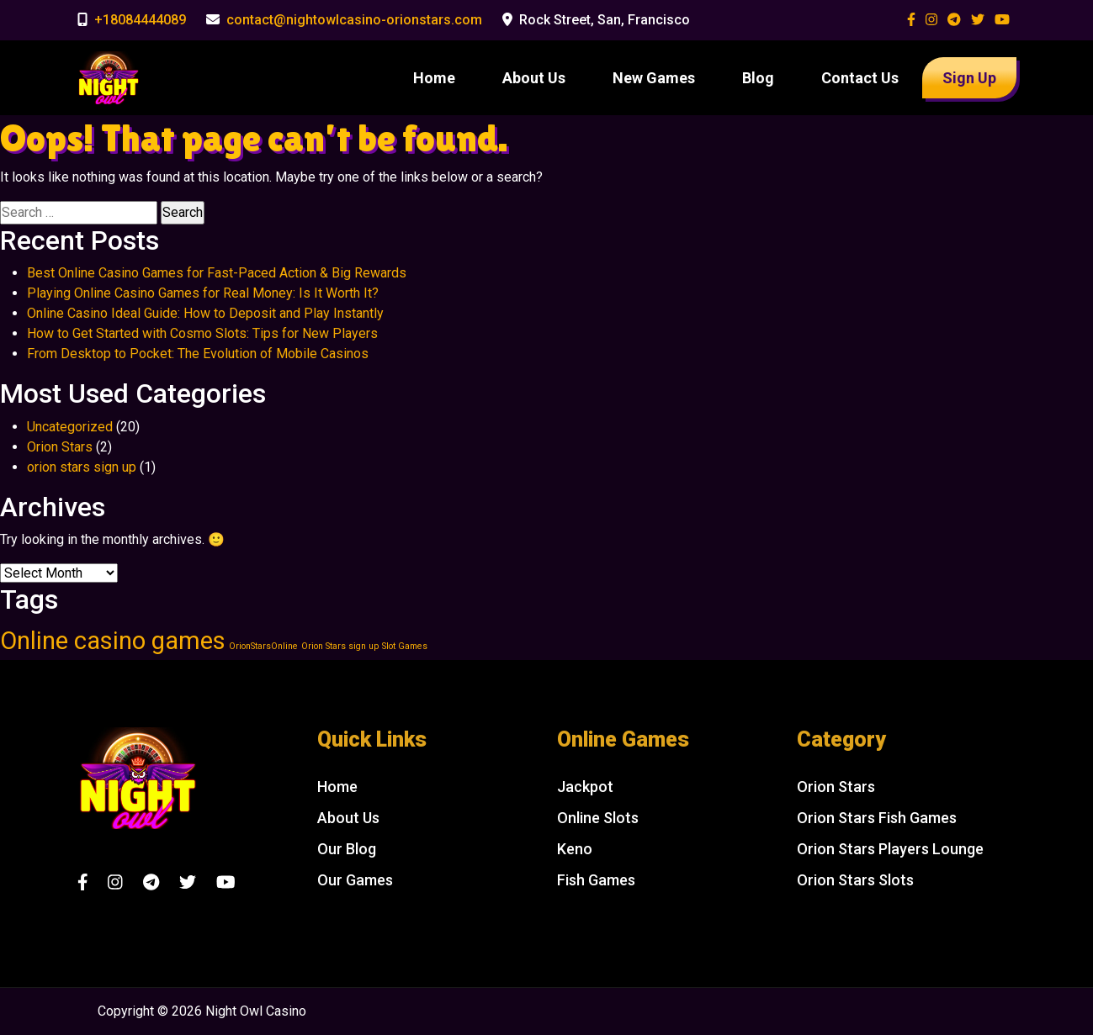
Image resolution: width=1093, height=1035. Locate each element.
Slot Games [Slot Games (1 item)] (404, 646)
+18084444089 (140, 20)
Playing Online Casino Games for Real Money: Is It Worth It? (203, 293)
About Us (533, 78)
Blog (758, 78)
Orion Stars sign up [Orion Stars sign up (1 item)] (340, 646)
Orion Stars (60, 447)
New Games (654, 78)
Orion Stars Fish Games (877, 817)
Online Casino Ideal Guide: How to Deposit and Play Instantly (205, 313)
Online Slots (598, 817)
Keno (574, 849)
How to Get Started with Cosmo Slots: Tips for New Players (202, 333)
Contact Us (860, 78)
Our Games (355, 880)
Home (434, 78)
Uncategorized (70, 427)
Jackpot (585, 786)
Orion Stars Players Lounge (890, 849)
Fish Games (596, 880)
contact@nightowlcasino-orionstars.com (354, 20)
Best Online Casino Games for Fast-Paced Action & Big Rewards (216, 273)
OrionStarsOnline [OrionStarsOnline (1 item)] (263, 646)
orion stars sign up (81, 467)
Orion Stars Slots (855, 880)
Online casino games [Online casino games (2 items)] (112, 640)
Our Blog (346, 849)
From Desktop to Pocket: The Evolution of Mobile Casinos (198, 354)
